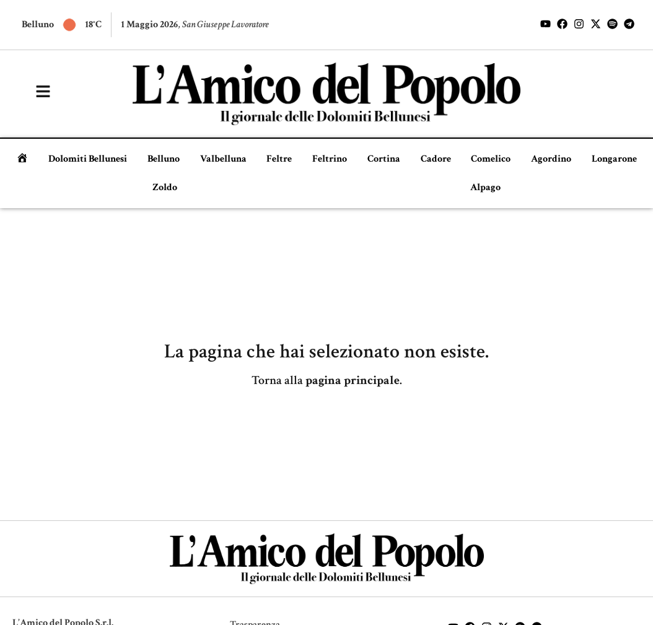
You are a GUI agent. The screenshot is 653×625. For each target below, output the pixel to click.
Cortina (383, 158)
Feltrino (329, 158)
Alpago (485, 187)
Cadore (436, 158)
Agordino (551, 158)
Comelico (491, 158)
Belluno (163, 158)
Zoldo (164, 187)
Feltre (279, 158)
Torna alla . (327, 380)
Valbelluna (223, 158)
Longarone (614, 158)
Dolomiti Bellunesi (87, 158)
